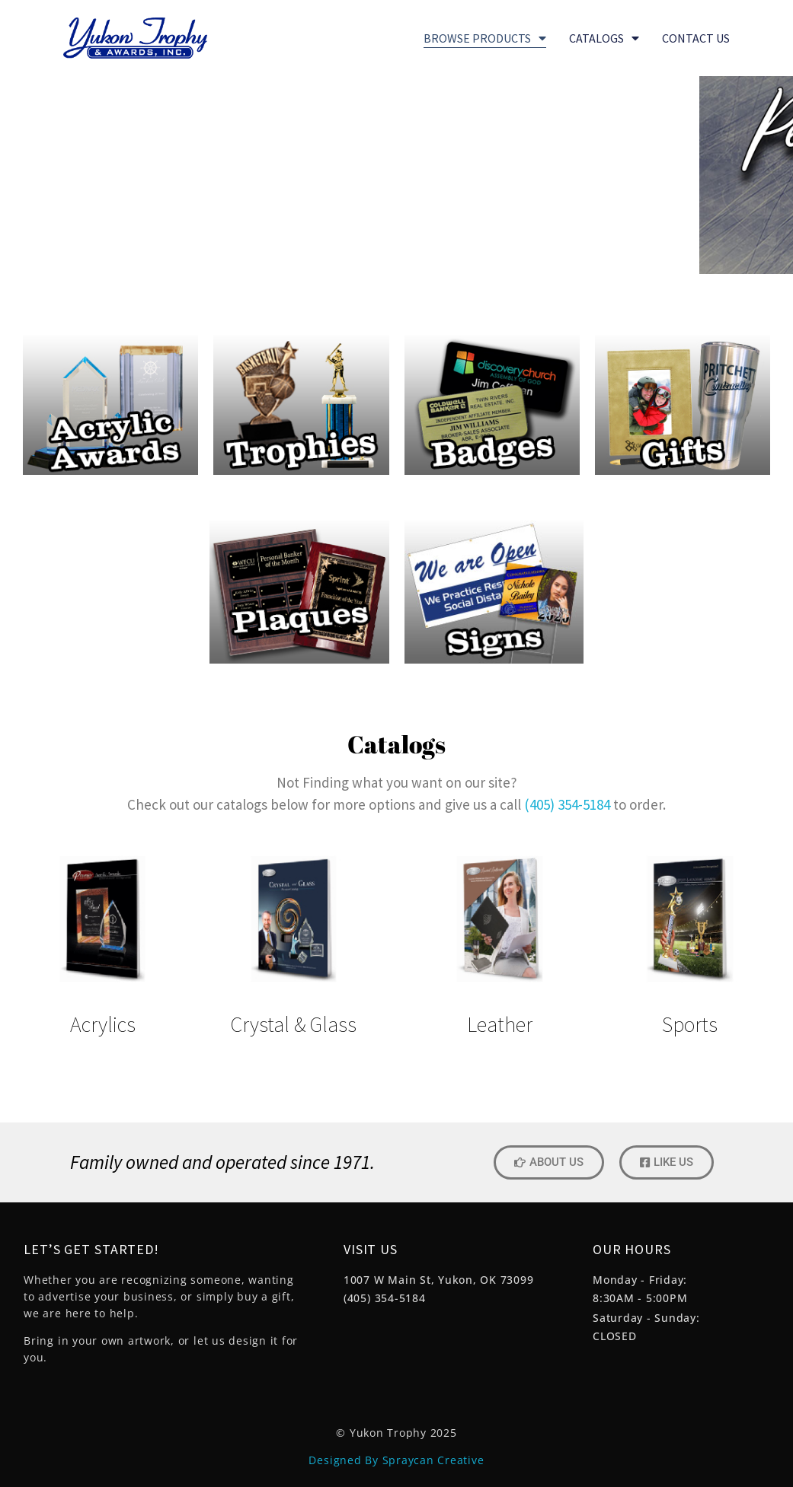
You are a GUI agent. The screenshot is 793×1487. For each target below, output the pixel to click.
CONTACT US (696, 38)
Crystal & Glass (294, 1024)
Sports (690, 1024)
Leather (499, 1024)
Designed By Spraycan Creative (396, 1460)
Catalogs (604, 38)
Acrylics (103, 1024)
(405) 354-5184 (567, 804)
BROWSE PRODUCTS (485, 38)
